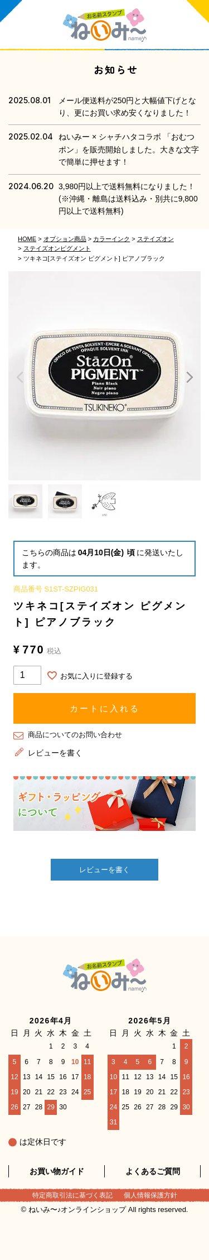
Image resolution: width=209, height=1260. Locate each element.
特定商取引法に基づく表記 (72, 1195)
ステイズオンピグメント (57, 248)
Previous (19, 377)
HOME (27, 238)
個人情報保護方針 (150, 1195)
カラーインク (111, 238)
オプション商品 (64, 238)
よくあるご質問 (152, 1171)
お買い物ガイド (57, 1171)
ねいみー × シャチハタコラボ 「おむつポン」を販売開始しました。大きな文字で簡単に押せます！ (129, 149)
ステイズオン (155, 238)
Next (189, 377)
